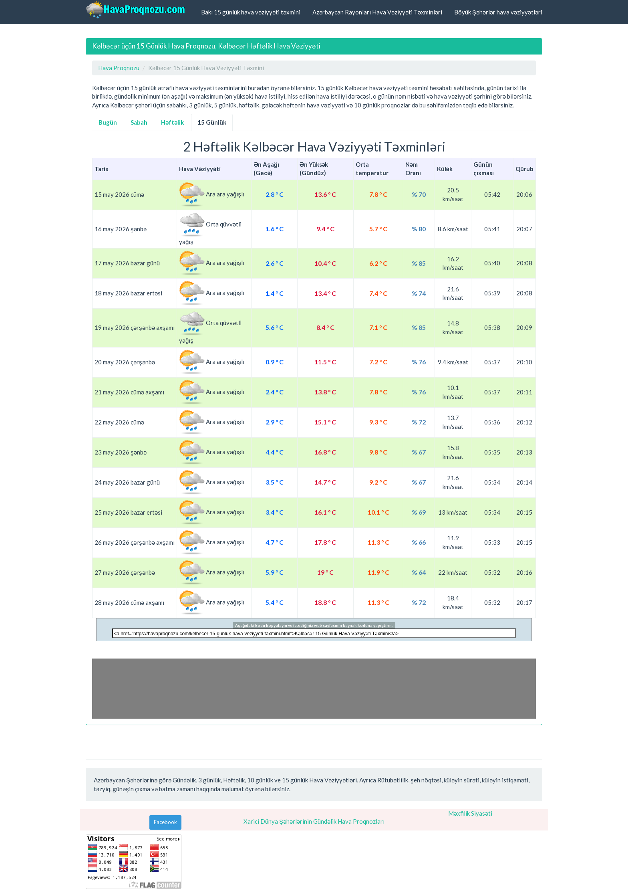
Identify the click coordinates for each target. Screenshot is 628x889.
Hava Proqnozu (118, 67)
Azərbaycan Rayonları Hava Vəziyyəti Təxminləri (377, 12)
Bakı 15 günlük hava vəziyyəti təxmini (250, 12)
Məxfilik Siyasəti (470, 813)
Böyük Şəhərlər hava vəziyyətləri (498, 12)
